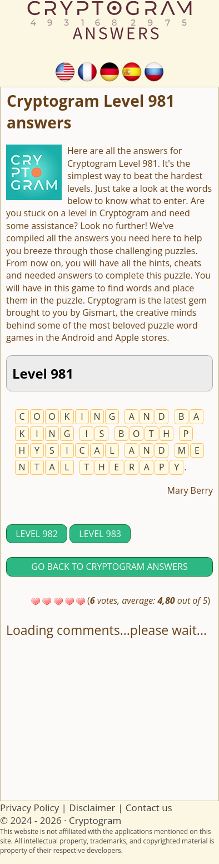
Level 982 (37, 534)
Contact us (149, 807)
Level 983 (100, 534)
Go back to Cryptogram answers (109, 566)
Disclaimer (92, 807)
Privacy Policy (29, 807)
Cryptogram (95, 820)
